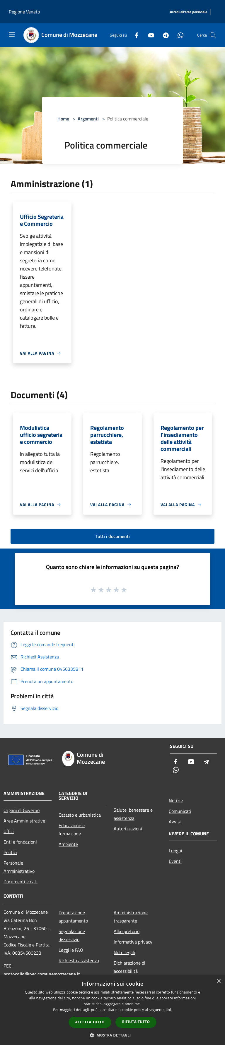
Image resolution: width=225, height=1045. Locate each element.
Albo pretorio (126, 931)
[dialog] (112, 1010)
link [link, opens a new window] (169, 1009)
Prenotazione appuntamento (73, 916)
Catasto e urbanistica (80, 814)
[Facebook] (134, 35)
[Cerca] (212, 35)
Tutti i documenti (113, 536)
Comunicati (180, 811)
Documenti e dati (21, 881)
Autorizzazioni (128, 828)
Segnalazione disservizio (72, 935)
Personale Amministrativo (19, 867)
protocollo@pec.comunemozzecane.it (42, 973)
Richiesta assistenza (79, 960)
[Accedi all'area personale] (188, 12)
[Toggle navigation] (11, 34)
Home (63, 118)
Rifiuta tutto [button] (136, 1021)
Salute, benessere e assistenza (133, 814)
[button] (112, 1035)
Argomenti (88, 118)
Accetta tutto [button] (90, 1022)
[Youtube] (149, 35)
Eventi (175, 861)
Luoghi (175, 850)
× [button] (218, 981)
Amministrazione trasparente (131, 916)
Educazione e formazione (72, 829)
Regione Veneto (24, 11)
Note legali (124, 952)
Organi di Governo (22, 810)
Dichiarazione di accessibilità (129, 967)
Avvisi (175, 821)
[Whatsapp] (178, 35)
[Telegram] (163, 35)
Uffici (9, 831)
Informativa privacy (133, 941)
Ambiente (68, 844)
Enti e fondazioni (20, 841)
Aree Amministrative (24, 820)
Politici (10, 852)
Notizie (176, 800)
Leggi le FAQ (71, 949)
